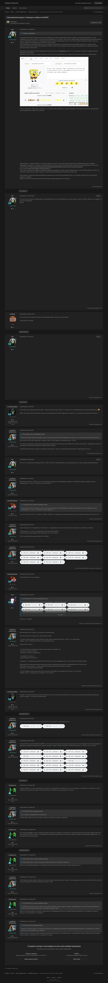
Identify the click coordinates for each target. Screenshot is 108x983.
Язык (48, 977)
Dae (93, 186)
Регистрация (98, 3)
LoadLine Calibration (12, 431)
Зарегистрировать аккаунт (31, 959)
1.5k (12, 608)
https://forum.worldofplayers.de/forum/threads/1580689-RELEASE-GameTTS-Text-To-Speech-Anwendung (56, 166)
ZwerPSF (89, 308)
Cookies (59, 977)
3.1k (12, 445)
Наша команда (23, 8)
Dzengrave (91, 424)
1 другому (91, 568)
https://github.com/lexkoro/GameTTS (41, 168)
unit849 (12, 314)
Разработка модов (25, 23)
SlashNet (79, 568)
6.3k (12, 327)
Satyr (90, 397)
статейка (29, 832)
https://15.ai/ (63, 51)
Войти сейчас (76, 959)
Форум (8, 8)
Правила (14, 8)
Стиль (54, 977)
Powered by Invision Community (54, 980)
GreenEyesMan (12, 407)
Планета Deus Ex (11, 3)
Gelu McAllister (12, 501)
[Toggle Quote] (22, 434)
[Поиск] (88, 8)
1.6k (12, 42)
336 (12, 419)
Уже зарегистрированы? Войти (83, 3)
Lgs (15, 21)
